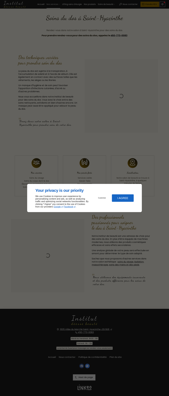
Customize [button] (102, 198)
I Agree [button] (122, 198)
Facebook (68, 207)
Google (57, 207)
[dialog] (84, 198)
